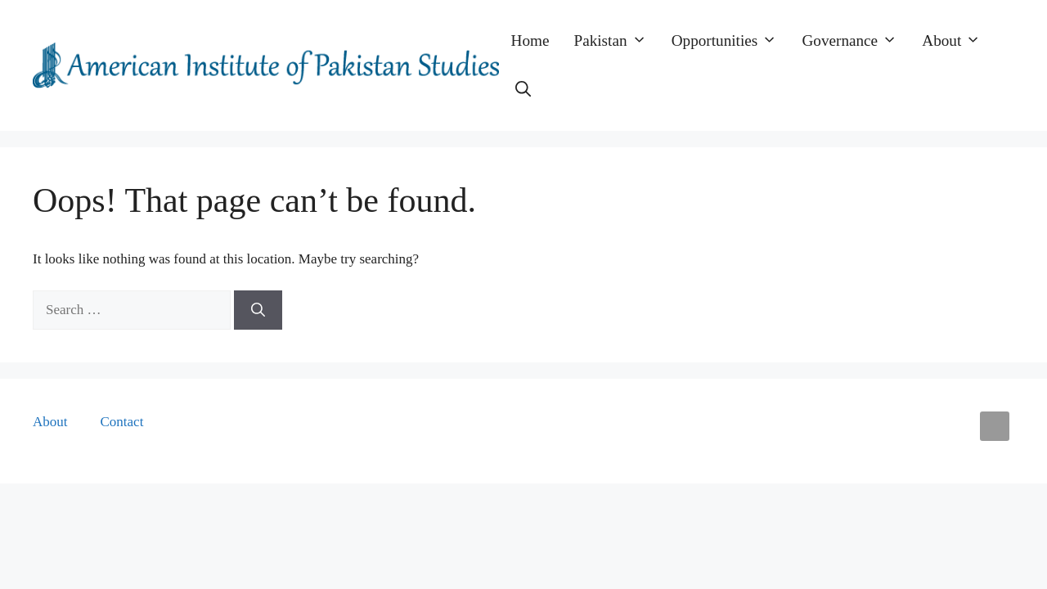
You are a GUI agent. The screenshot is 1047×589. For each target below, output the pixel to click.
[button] (523, 90)
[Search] (258, 310)
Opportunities (731, 40)
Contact (122, 421)
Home (530, 40)
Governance (856, 40)
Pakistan (616, 40)
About (957, 40)
